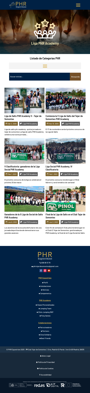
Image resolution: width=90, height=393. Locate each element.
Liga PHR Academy (30, 124)
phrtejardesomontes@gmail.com (45, 266)
